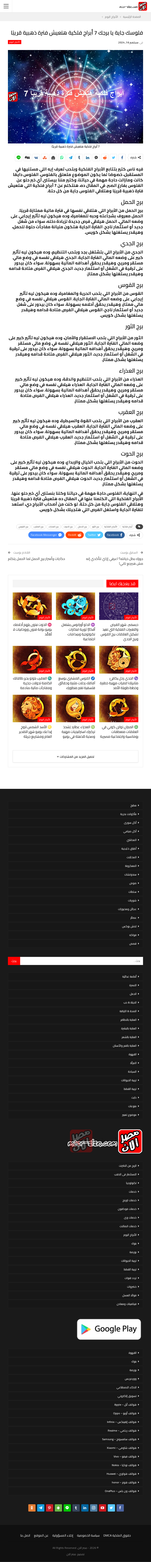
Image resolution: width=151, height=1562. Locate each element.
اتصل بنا (25, 1535)
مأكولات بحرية (128, 814)
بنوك (134, 1243)
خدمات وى (130, 1217)
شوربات (132, 900)
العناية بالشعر (129, 1037)
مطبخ (133, 805)
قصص (133, 943)
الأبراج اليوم (14, 42)
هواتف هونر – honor (124, 1482)
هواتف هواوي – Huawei (122, 1473)
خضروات (132, 1286)
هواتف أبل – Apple (125, 1404)
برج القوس (23, 526)
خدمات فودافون (127, 1208)
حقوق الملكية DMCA (117, 1535)
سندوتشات (130, 874)
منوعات (132, 1106)
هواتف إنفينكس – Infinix (122, 1421)
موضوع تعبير (129, 1114)
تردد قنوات (131, 1278)
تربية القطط (130, 1088)
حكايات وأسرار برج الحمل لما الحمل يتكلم (36, 558)
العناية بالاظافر (128, 1019)
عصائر (133, 917)
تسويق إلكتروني (127, 1396)
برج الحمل (82, 526)
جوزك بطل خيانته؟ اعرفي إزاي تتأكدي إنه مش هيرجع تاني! (114, 561)
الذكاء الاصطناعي (126, 1387)
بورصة (133, 1252)
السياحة (132, 1071)
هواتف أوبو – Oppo (125, 1413)
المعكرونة (131, 865)
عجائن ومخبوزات (127, 909)
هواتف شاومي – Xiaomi (122, 1447)
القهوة (133, 1054)
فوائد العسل (129, 1295)
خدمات (133, 1191)
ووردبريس (131, 1378)
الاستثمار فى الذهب (125, 1174)
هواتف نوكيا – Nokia (124, 1465)
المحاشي (132, 839)
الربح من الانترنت (128, 1165)
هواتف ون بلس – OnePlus (121, 1491)
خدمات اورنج (129, 1200)
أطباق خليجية (129, 848)
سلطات (132, 891)
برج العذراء (54, 526)
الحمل (133, 993)
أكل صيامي (130, 831)
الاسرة (133, 985)
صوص (133, 883)
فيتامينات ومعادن (127, 1303)
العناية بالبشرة (129, 1028)
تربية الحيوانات (129, 1080)
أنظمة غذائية (129, 976)
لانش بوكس (129, 926)
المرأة (133, 1063)
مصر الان (71, 1554)
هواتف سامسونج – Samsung (119, 1439)
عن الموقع (41, 1535)
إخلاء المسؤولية (62, 1535)
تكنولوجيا (131, 1183)
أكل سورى (130, 822)
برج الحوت (68, 526)
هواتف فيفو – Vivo (125, 1456)
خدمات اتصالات (128, 1226)
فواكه (133, 935)
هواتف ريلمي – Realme (122, 1430)
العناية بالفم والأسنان (125, 1045)
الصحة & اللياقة (128, 1011)
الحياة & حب (130, 1002)
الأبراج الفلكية (110, 526)
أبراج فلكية (127, 526)
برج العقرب (38, 526)
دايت (134, 1097)
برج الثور (95, 526)
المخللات (132, 857)
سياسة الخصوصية (88, 1535)
